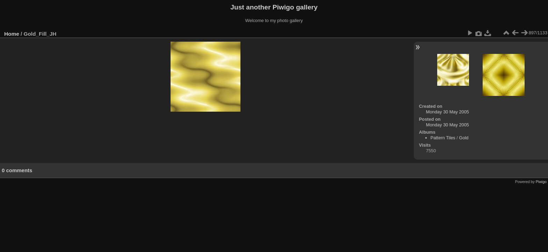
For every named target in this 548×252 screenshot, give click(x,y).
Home (11, 34)
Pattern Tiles (443, 137)
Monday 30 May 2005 (447, 111)
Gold (463, 137)
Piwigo (541, 182)
